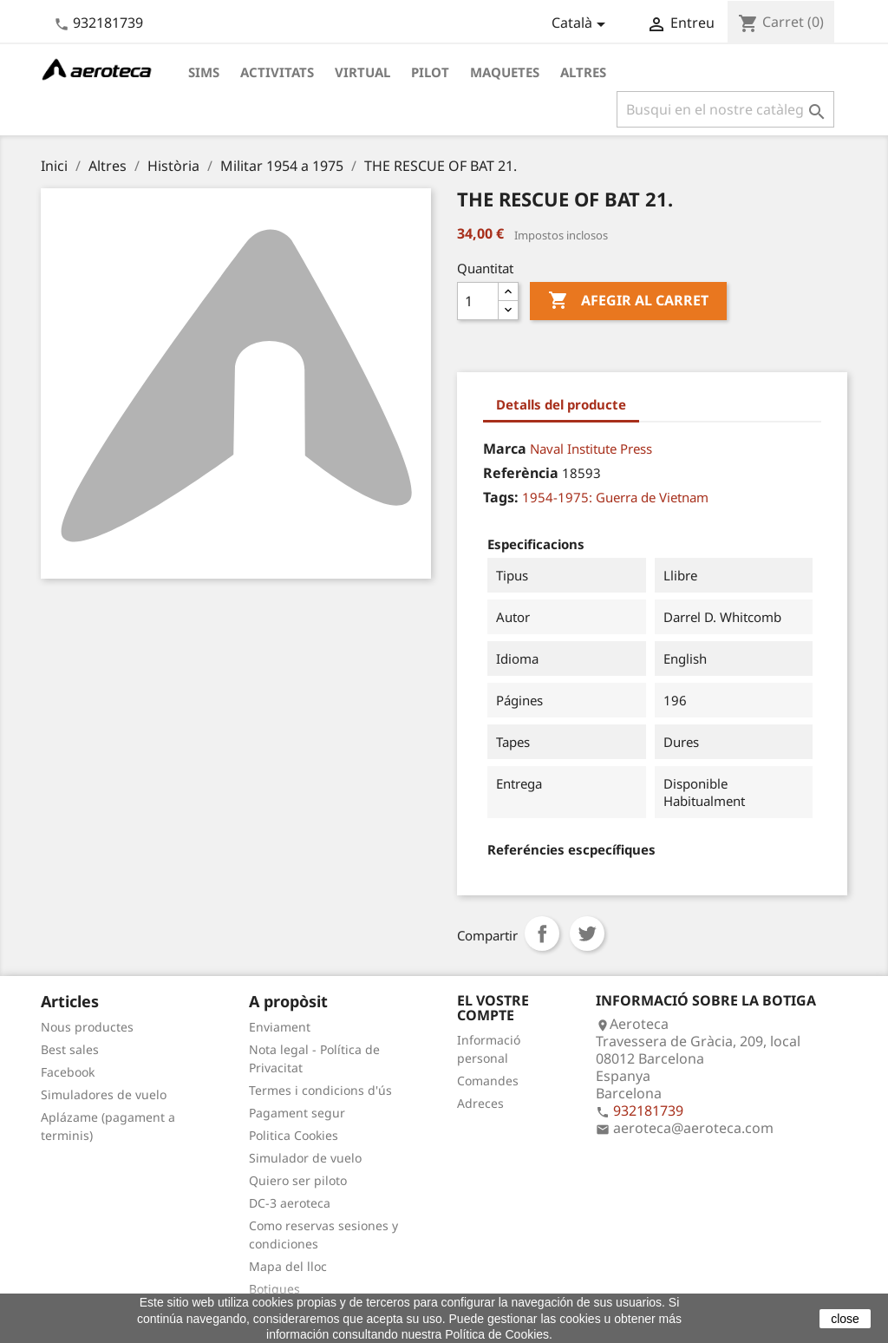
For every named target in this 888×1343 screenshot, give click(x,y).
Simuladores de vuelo (103, 1094)
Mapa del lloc (288, 1266)
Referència (520, 473)
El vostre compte (493, 1008)
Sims (203, 72)
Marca (504, 448)
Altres (583, 72)
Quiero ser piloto (298, 1180)
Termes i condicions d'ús (320, 1090)
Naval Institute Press (591, 448)
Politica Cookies (293, 1135)
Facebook (68, 1072)
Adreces (480, 1103)
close (845, 1319)
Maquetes (504, 72)
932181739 (108, 22)
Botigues (274, 1289)
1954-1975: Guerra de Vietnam (615, 497)
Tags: (501, 497)
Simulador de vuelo (305, 1158)
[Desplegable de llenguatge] (581, 24)
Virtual (362, 72)
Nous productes (87, 1027)
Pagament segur (297, 1112)
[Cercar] (725, 109)
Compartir (542, 933)
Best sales (70, 1049)
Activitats (277, 72)
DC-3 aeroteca (289, 1203)
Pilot (430, 72)
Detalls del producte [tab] (561, 404)
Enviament (279, 1027)
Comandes (488, 1080)
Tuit (587, 933)
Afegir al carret (628, 301)
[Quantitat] (478, 301)
